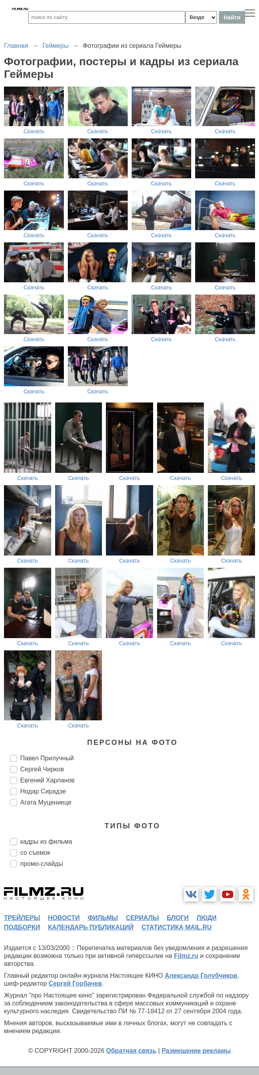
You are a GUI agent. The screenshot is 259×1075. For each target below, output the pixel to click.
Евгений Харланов (47, 780)
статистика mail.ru (177, 927)
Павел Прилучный (47, 758)
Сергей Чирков (42, 769)
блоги (177, 917)
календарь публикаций (91, 927)
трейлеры (22, 917)
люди (207, 917)
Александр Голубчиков (201, 975)
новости (64, 917)
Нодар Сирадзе (43, 791)
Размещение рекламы (196, 1050)
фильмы (103, 917)
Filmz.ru (186, 955)
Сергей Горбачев (75, 983)
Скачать (33, 131)
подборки (22, 927)
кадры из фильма (46, 841)
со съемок (35, 852)
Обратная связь (131, 1050)
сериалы (142, 917)
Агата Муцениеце (45, 802)
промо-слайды (41, 863)
